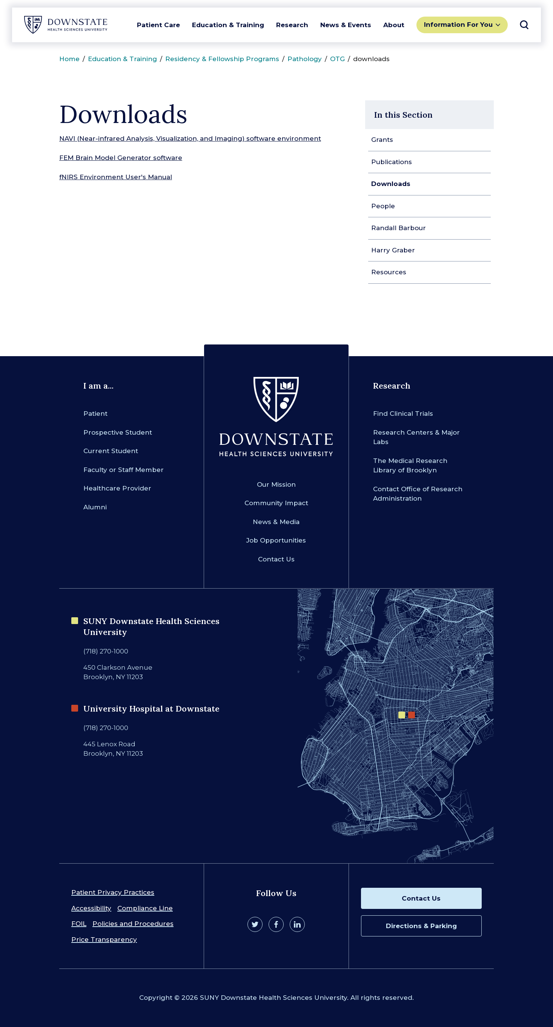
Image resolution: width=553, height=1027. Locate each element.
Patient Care (158, 25)
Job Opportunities (276, 540)
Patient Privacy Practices (112, 892)
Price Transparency (104, 939)
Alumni (95, 507)
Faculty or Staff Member (123, 470)
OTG (337, 59)
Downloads (390, 184)
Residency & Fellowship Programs (222, 59)
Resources (388, 272)
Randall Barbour (398, 228)
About (393, 25)
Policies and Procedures (133, 923)
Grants (382, 139)
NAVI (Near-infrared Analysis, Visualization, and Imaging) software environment (190, 138)
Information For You (458, 24)
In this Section (403, 114)
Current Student (110, 451)
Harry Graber (393, 250)
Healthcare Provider (117, 488)
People (383, 206)
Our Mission (276, 484)
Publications (391, 162)
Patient (95, 413)
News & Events (345, 25)
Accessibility (91, 908)
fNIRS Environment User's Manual (115, 177)
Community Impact (276, 503)
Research (292, 25)
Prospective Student (117, 432)
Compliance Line (145, 908)
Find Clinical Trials (403, 413)
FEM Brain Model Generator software (120, 157)
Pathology (304, 59)
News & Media (276, 522)
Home (69, 59)
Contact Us (276, 559)
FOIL (78, 923)
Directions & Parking (421, 926)
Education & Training (228, 25)
